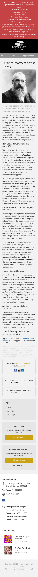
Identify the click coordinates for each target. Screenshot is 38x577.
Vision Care (11, 411)
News (9, 407)
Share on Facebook (15, 370)
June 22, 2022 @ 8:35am (23, 363)
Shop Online (19, 437)
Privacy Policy (10, 569)
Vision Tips (22, 366)
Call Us (12, 55)
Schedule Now (18, 460)
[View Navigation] (3, 55)
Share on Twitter (19, 370)
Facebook (3, 500)
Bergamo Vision (25, 564)
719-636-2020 (14, 490)
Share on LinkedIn (22, 370)
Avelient (30, 569)
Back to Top (19, 573)
